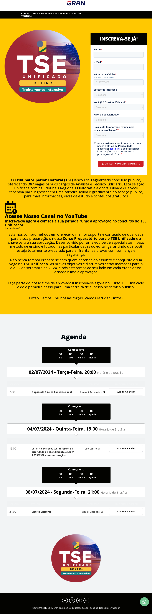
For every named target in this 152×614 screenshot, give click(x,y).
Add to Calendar (126, 391)
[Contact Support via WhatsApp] (144, 601)
